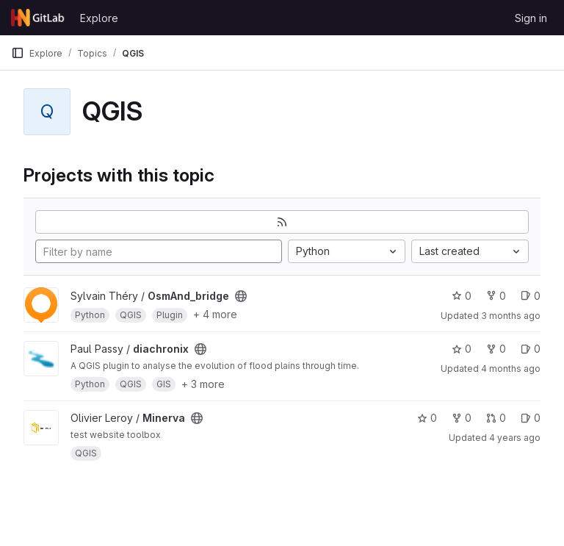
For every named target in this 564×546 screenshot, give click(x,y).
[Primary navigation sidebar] (17, 53)
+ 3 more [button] (203, 384)
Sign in (531, 18)
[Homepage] (38, 17)
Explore (99, 18)
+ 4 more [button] (215, 314)
